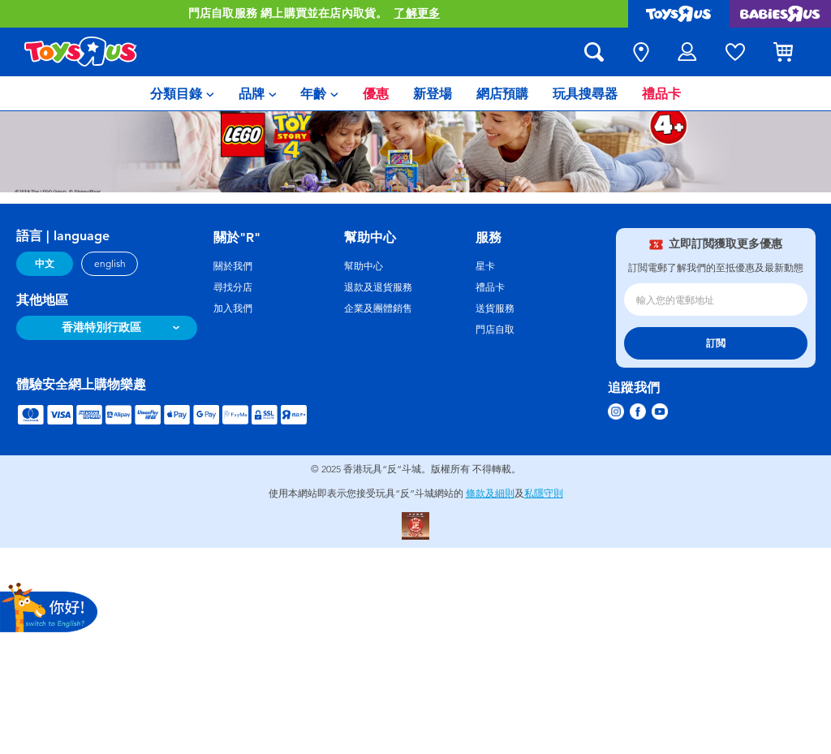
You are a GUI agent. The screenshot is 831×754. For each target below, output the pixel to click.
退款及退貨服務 (378, 287)
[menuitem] (182, 93)
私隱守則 (543, 493)
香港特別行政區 (101, 327)
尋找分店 (232, 287)
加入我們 (232, 308)
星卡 (485, 266)
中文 (44, 263)
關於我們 (232, 266)
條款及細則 (490, 493)
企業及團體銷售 (378, 308)
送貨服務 (495, 308)
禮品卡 (490, 287)
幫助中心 (363, 266)
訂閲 (716, 343)
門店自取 (495, 329)
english (110, 263)
